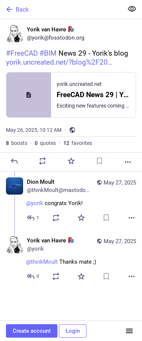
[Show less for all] (132, 9)
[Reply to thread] (33, 217)
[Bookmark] (99, 160)
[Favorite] (71, 160)
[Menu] (129, 331)
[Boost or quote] (42, 160)
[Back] (61, 9)
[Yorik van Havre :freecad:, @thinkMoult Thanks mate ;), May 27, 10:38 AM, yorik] (71, 259)
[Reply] (14, 160)
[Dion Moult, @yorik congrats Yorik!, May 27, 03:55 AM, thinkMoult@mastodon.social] (71, 200)
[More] (127, 162)
